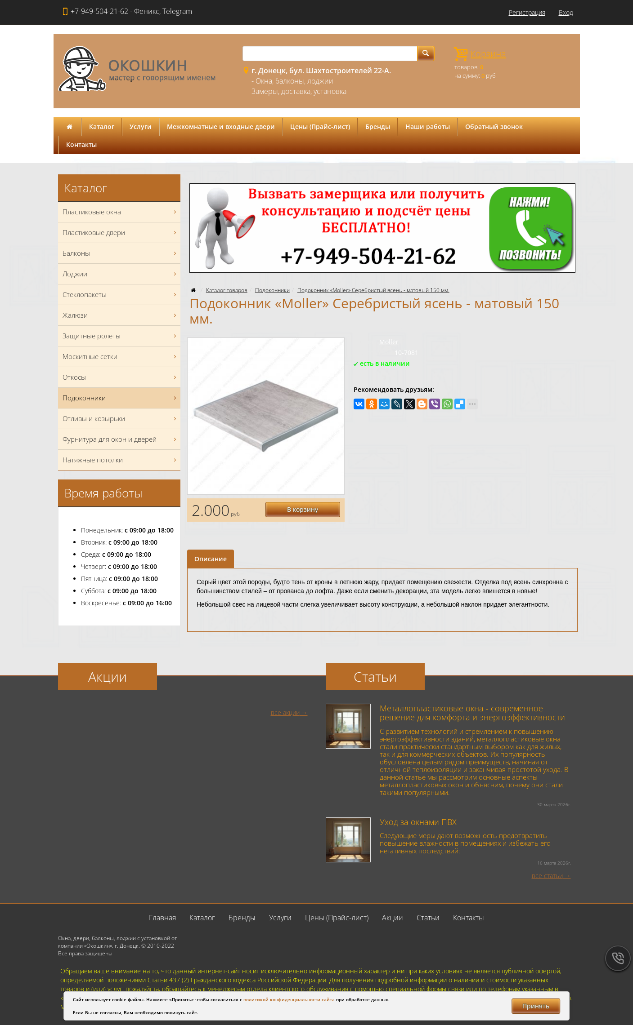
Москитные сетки (121, 356)
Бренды (377, 126)
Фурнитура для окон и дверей (121, 439)
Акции (392, 918)
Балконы (121, 253)
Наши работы (427, 126)
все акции (285, 712)
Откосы (121, 377)
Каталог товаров (226, 290)
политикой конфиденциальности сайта (289, 999)
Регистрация (527, 12)
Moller (389, 341)
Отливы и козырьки (121, 418)
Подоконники (272, 290)
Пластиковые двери (121, 232)
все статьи (547, 875)
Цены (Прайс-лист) (320, 126)
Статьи (428, 918)
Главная (162, 918)
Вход (566, 12)
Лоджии (121, 274)
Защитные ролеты (121, 336)
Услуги (141, 126)
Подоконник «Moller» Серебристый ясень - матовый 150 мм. (373, 290)
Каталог (101, 126)
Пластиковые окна (121, 212)
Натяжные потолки (121, 460)
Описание (210, 559)
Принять (535, 1006)
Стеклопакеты (121, 294)
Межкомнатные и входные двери (221, 126)
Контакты (81, 144)
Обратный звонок (494, 126)
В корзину (303, 509)
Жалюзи (121, 315)
